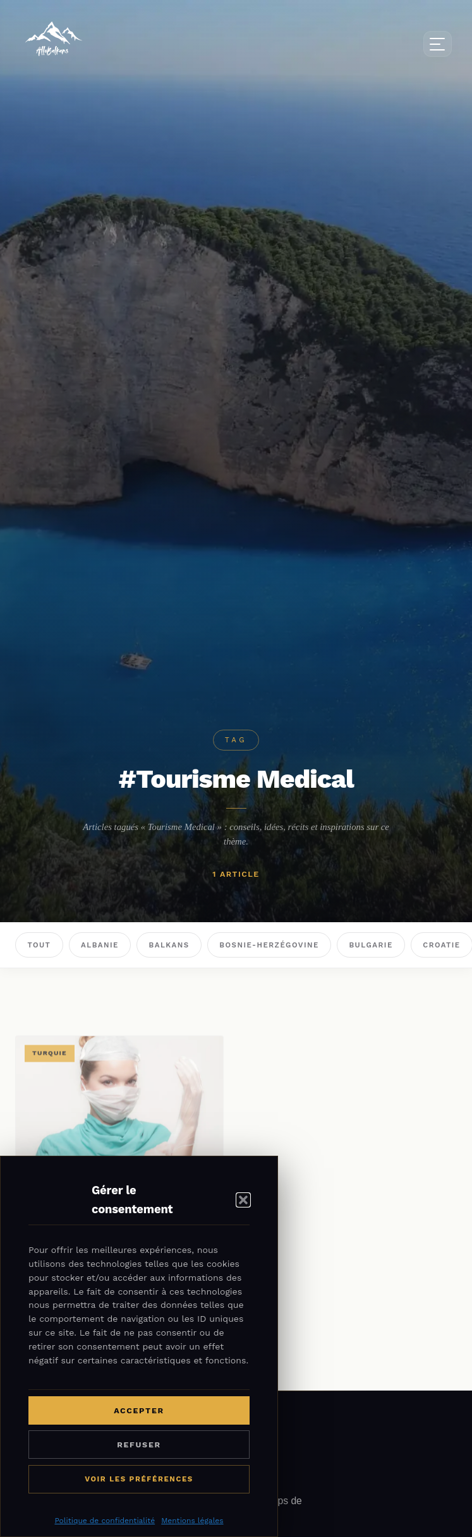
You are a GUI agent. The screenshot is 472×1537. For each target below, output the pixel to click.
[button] (243, 1200)
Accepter (139, 1410)
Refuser (139, 1444)
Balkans (169, 945)
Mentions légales (192, 1520)
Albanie (100, 945)
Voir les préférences (139, 1479)
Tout (39, 945)
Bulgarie (370, 945)
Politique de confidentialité (104, 1520)
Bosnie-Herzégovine (268, 945)
